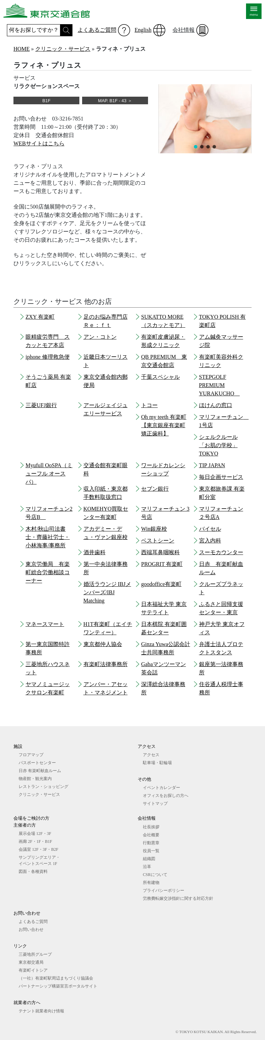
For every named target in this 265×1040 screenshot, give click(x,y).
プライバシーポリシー (163, 890)
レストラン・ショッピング (43, 786)
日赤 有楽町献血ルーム (40, 770)
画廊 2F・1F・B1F (35, 841)
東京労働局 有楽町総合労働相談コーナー (48, 572)
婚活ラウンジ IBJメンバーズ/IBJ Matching (107, 592)
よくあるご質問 (97, 30)
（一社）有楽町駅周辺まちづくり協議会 (56, 978)
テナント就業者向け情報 (41, 1011)
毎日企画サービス (221, 477)
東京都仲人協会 (103, 644)
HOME (21, 49)
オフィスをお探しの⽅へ (165, 795)
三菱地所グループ (35, 954)
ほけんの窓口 (215, 405)
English (143, 30)
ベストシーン (157, 540)
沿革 (147, 866)
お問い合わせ (31, 929)
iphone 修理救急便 (48, 357)
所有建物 (151, 882)
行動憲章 (151, 842)
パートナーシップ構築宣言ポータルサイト (58, 986)
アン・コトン (100, 337)
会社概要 (151, 834)
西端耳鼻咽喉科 (160, 552)
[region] (205, 118)
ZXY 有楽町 (40, 317)
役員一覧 (151, 850)
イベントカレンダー (161, 787)
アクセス (151, 754)
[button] (195, 146)
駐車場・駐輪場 (157, 762)
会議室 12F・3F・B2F (38, 849)
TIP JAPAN (212, 465)
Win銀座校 (154, 529)
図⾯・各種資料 (33, 871)
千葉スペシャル (160, 377)
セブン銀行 (155, 489)
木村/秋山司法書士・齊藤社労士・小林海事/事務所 (48, 537)
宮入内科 (210, 540)
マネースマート (45, 624)
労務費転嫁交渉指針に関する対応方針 (178, 898)
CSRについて (155, 874)
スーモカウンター (221, 552)
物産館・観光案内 (35, 778)
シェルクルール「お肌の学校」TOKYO (218, 445)
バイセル (210, 529)
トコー (149, 405)
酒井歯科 (95, 552)
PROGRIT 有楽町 (162, 564)
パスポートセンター (37, 762)
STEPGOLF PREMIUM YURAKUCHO (219, 385)
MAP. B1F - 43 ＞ (115, 100)
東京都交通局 (31, 962)
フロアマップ (31, 754)
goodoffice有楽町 (161, 584)
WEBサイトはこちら (39, 143)
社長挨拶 (151, 827)
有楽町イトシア (33, 970)
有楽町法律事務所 (106, 664)
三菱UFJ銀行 (41, 405)
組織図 (149, 858)
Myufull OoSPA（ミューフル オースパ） (49, 473)
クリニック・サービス (62, 49)
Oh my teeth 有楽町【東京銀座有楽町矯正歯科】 (163, 425)
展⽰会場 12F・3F (35, 833)
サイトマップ (155, 803)
